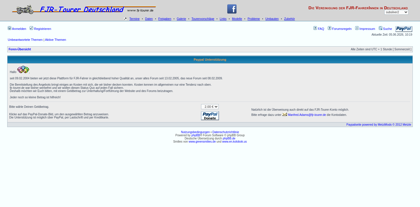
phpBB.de (229, 138)
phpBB (195, 135)
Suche (385, 28)
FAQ (318, 28)
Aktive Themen (55, 39)
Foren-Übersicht (20, 49)
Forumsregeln (340, 28)
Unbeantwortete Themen (25, 39)
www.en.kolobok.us (234, 141)
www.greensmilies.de (202, 141)
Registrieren (40, 28)
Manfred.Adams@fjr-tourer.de (304, 114)
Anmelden (17, 28)
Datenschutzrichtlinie (225, 132)
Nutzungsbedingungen (195, 132)
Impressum (365, 28)
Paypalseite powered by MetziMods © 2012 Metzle (379, 124)
